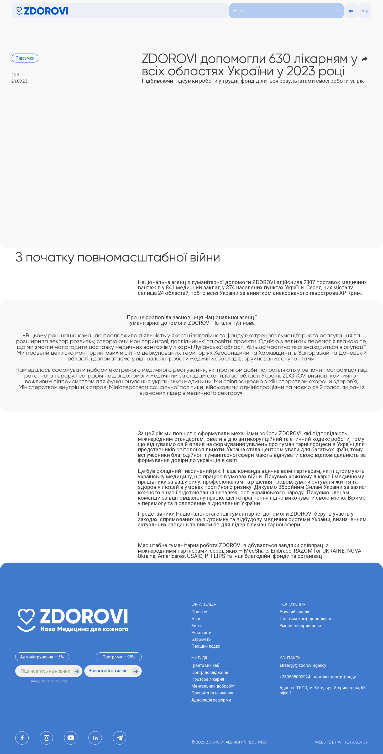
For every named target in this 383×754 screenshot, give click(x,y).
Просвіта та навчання (212, 692)
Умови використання (300, 625)
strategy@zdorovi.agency (303, 665)
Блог (196, 618)
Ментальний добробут (213, 686)
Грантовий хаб (205, 665)
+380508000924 (295, 676)
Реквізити (201, 632)
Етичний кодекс (295, 611)
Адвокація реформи (211, 700)
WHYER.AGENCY (353, 742)
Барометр (201, 639)
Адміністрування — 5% (42, 656)
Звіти (196, 625)
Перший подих (205, 646)
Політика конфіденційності (306, 618)
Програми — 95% (118, 656)
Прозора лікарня (207, 679)
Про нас (199, 611)
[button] (286, 10)
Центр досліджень (209, 672)
